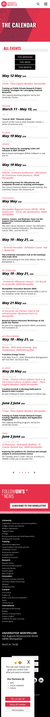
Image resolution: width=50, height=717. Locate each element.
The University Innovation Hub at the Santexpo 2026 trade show (24, 255)
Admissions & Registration (11, 544)
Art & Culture (6, 593)
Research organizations (10, 528)
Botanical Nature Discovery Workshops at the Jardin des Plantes (23, 321)
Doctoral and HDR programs (12, 566)
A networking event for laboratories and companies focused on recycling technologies (23, 183)
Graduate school (7, 555)
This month (25, 67)
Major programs (7, 573)
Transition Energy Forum (13, 354)
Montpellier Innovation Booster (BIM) (19, 288)
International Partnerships (11, 609)
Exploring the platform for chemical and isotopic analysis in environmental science (24, 452)
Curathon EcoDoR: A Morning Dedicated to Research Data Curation (21, 390)
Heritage (5, 534)
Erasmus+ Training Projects (11, 614)
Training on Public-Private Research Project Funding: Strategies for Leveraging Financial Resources (22, 90)
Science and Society (8, 568)
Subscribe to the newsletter (29, 505)
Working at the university (11, 539)
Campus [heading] (5, 589)
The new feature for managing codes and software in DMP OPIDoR (21, 149)
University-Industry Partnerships (13, 582)
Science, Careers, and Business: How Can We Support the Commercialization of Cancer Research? (22, 221)
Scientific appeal (7, 571)
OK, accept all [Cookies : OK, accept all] (18, 698)
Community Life (7, 603)
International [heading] (8, 605)
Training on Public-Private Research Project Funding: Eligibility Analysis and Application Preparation (22, 417)
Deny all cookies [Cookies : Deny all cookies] (18, 704)
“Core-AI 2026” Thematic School (16, 119)
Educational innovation (10, 557)
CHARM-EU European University (13, 619)
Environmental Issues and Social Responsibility (18, 536)
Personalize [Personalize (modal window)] (18, 710)
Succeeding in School (9, 550)
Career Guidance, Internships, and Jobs (15, 547)
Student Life (6, 595)
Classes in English (8, 616)
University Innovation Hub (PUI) (13, 579)
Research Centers (8, 563)
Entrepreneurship (8, 587)
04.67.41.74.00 (10, 644)
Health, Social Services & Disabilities (14, 598)
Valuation (5, 584)
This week (25, 62)
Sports (4, 600)
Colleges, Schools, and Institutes (13, 526)
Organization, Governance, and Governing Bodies (19, 523)
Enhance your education (10, 552)
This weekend (25, 57)
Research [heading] (6, 560)
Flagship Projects (8, 531)
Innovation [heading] (7, 576)
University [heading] (6, 520)
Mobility (5, 611)
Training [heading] (5, 541)
